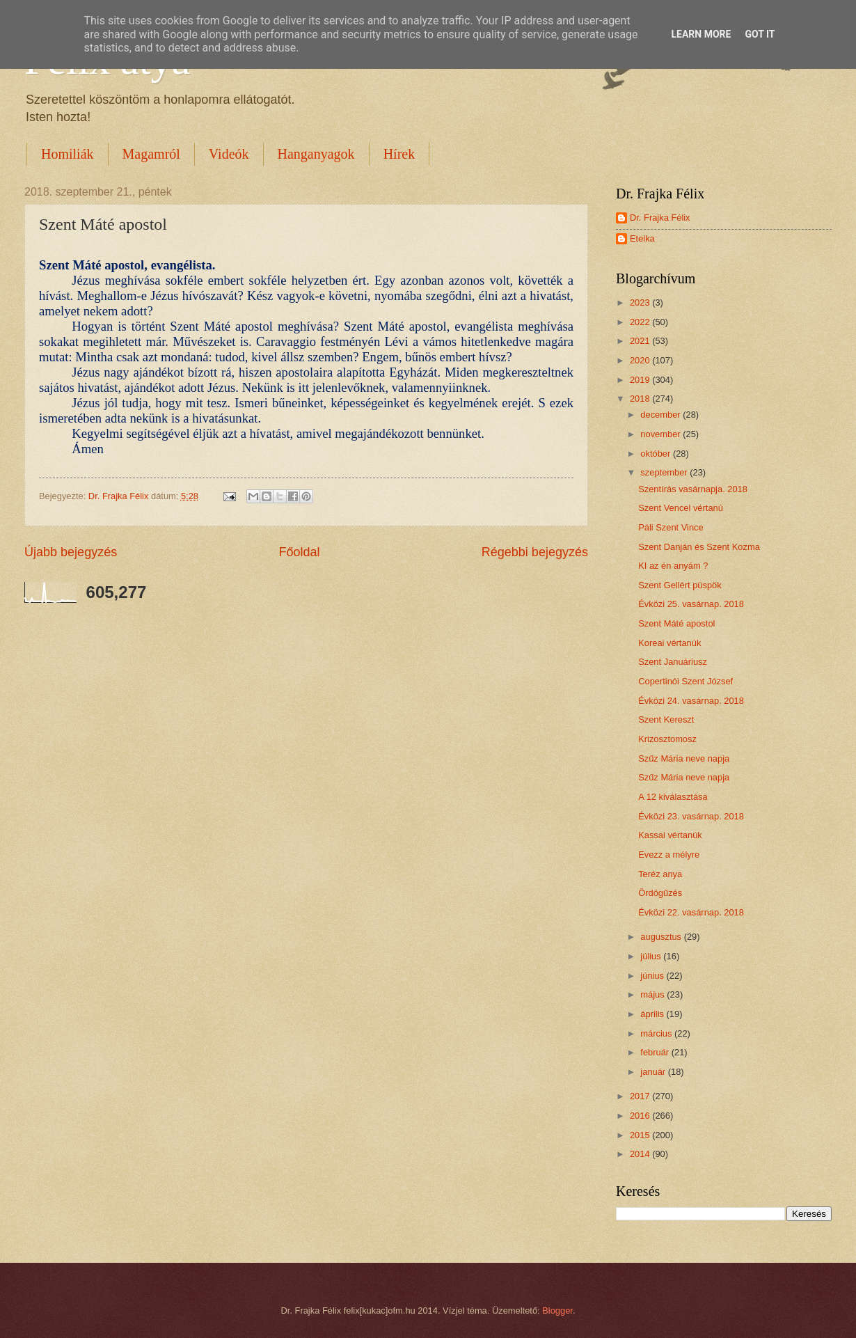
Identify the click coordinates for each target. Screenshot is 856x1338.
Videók (229, 154)
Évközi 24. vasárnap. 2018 (691, 700)
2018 (641, 398)
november (661, 434)
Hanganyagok (316, 154)
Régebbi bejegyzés (535, 552)
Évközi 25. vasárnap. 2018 (691, 604)
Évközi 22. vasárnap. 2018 (691, 912)
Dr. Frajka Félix (660, 217)
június (653, 975)
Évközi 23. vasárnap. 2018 (691, 816)
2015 (641, 1135)
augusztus (661, 936)
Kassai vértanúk (670, 835)
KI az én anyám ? (673, 565)
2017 (641, 1096)
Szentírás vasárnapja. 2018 (692, 489)
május (653, 994)
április (653, 1014)
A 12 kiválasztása (672, 797)
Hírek (399, 154)
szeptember (665, 472)
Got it (760, 34)
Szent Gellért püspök (680, 585)
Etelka (642, 238)
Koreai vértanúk (669, 643)
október (656, 453)
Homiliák (67, 154)
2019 (641, 380)
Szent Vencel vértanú (680, 508)
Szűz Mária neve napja (683, 758)
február (655, 1052)
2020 (641, 360)
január (653, 1072)
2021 (641, 341)
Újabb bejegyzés (70, 552)
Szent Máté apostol (676, 623)
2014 (641, 1154)
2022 (641, 322)
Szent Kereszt (666, 719)
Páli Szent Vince (671, 527)
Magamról (151, 154)
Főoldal (298, 552)
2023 (641, 302)
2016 (641, 1115)
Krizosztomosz (667, 739)
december (661, 414)
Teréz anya (660, 874)
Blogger (557, 1310)
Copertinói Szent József (685, 681)
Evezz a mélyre (668, 854)
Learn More (701, 34)
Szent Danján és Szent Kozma (699, 547)
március (657, 1033)
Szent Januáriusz (672, 661)
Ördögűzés (660, 893)
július (651, 956)
